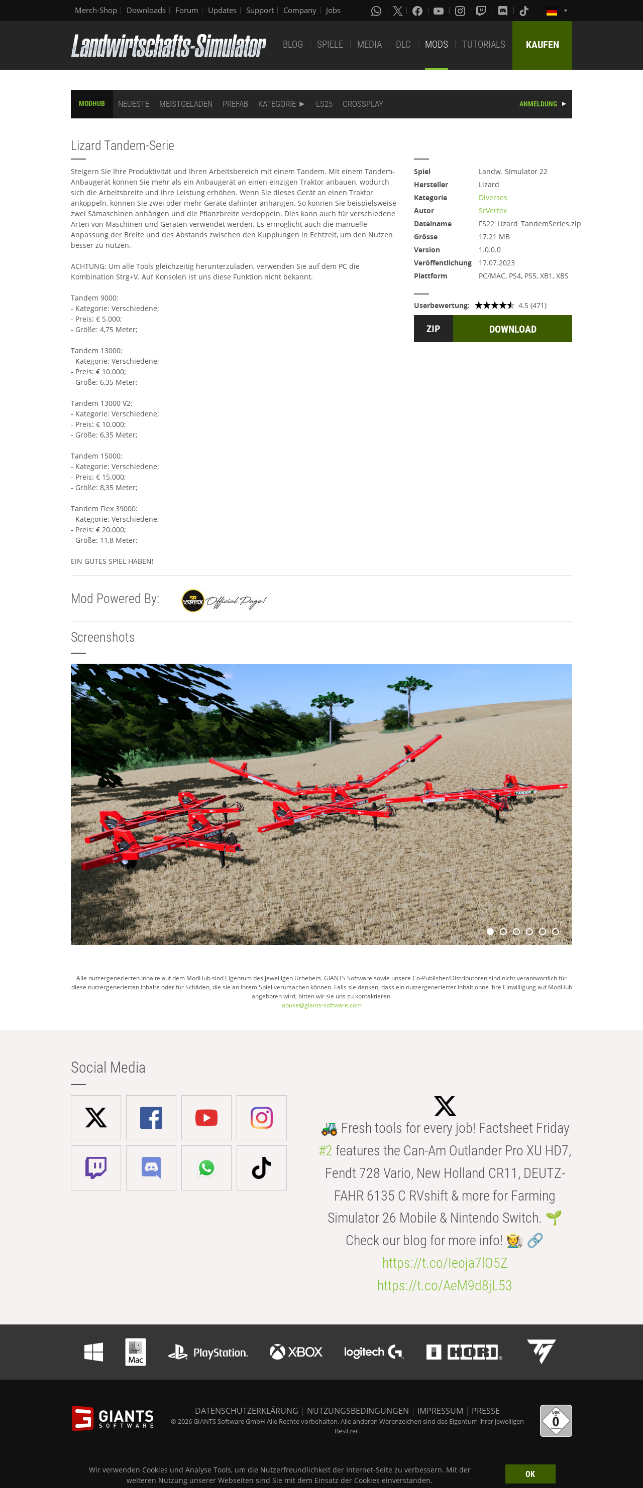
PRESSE (486, 1410)
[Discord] (504, 10)
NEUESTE (133, 104)
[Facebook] (418, 10)
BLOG (293, 44)
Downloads (146, 10)
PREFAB (235, 104)
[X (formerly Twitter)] (398, 10)
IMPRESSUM (440, 1410)
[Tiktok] (525, 10)
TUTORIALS (483, 44)
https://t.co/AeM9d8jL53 (444, 1285)
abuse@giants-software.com (322, 1005)
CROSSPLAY (363, 104)
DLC (403, 44)
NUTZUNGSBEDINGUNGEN (358, 1410)
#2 (325, 1150)
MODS (436, 44)
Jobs (333, 10)
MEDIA (369, 44)
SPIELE (330, 44)
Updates (222, 10)
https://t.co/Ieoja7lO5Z (445, 1263)
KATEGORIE (277, 104)
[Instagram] (461, 10)
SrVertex (493, 210)
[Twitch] (482, 10)
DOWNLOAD (513, 329)
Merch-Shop (96, 10)
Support (260, 10)
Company (299, 10)
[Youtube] (440, 10)
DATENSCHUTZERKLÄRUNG (246, 1410)
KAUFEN (542, 45)
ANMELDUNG (538, 104)
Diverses (493, 197)
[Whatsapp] (377, 10)
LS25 (324, 104)
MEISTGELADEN (185, 104)
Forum (186, 10)
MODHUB (92, 103)
